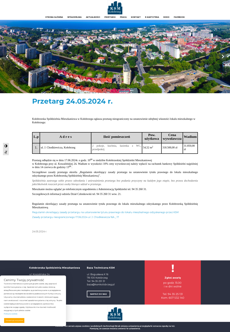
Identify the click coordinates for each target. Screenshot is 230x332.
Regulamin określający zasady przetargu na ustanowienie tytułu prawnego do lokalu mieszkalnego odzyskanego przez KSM (105, 212)
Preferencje (56, 320)
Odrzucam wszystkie (37, 320)
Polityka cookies (10, 314)
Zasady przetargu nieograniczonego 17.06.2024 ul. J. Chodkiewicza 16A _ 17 (75, 217)
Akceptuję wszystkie (14, 320)
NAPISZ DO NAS (98, 294)
